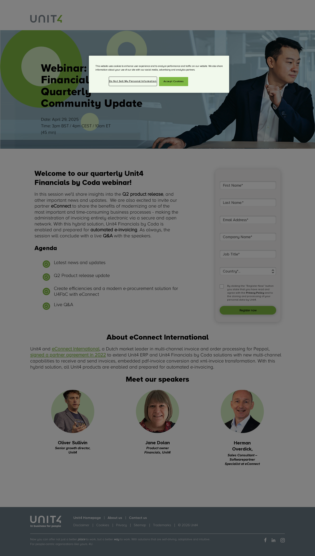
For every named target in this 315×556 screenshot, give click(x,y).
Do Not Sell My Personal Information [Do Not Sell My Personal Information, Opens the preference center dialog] (133, 81)
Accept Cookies (174, 81)
